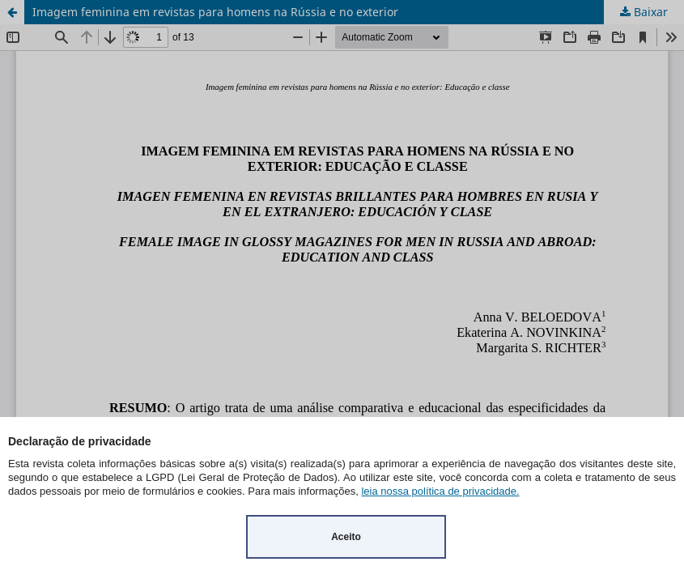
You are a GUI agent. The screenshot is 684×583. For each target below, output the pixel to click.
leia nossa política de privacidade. (440, 491)
